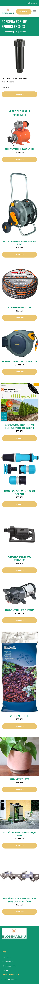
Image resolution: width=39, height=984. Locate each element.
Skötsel (14, 78)
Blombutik (23, 12)
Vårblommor (8, 961)
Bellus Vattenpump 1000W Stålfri (19, 149)
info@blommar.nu (31, 3)
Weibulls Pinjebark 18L (19, 716)
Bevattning (22, 78)
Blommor (7, 957)
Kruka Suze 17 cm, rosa (19, 779)
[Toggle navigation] (34, 11)
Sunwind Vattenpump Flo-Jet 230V (19, 610)
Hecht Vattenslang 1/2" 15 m (19, 307)
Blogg (5, 970)
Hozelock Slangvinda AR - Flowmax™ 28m (19, 361)
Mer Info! (20, 94)
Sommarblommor (10, 966)
